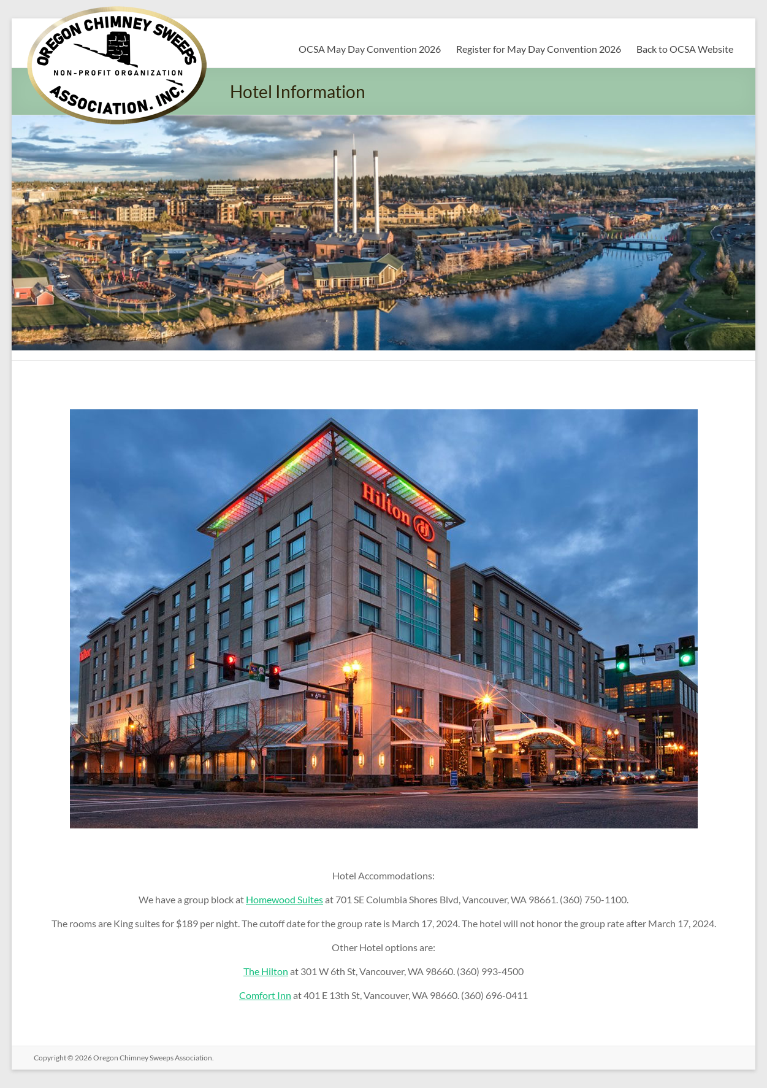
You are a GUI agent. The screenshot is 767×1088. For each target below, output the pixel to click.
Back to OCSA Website (684, 49)
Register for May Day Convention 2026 (538, 49)
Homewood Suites (284, 899)
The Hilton (265, 971)
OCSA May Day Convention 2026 (370, 49)
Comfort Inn (265, 995)
